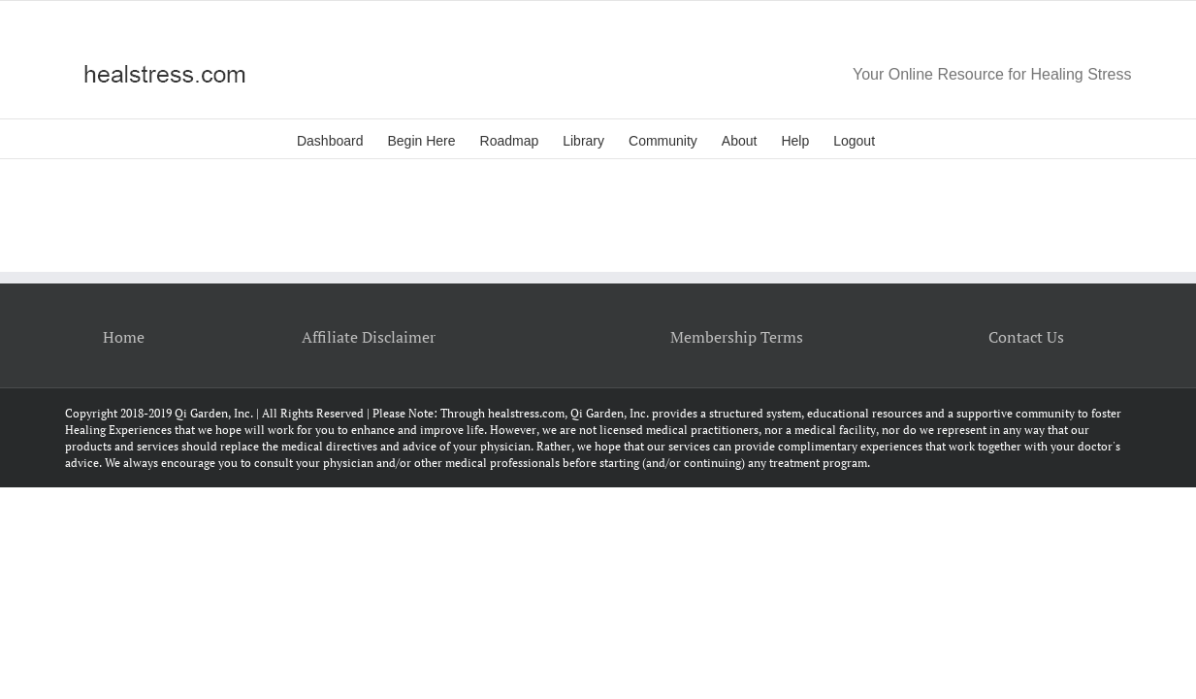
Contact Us (1026, 337)
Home (124, 337)
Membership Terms (736, 337)
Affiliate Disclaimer (369, 337)
